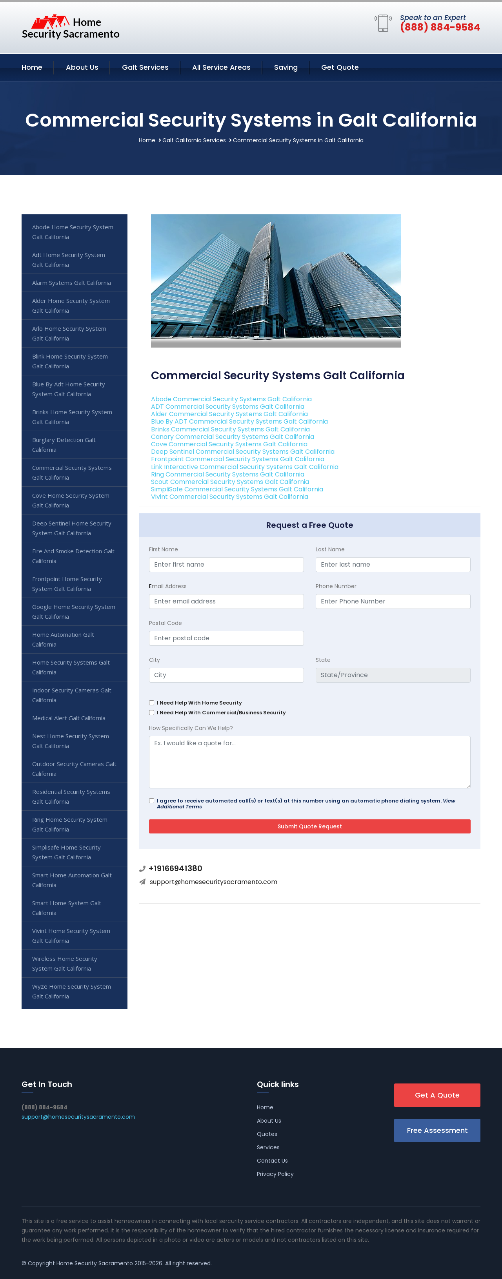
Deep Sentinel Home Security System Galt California (71, 528)
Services (268, 1147)
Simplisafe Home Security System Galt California (66, 852)
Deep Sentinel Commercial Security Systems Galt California (243, 451)
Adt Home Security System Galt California (68, 259)
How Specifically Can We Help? (191, 728)
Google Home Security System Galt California (73, 611)
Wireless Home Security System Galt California (64, 963)
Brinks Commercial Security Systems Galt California (230, 429)
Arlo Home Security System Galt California (69, 333)
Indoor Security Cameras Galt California (71, 695)
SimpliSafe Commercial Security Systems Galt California (237, 489)
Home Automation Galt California (63, 639)
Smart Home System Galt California (66, 908)
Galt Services (145, 67)
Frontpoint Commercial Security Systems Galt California (237, 459)
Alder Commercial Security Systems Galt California (229, 413)
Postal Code (165, 623)
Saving (286, 67)
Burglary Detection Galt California (64, 444)
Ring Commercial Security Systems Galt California (227, 474)
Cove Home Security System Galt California (70, 500)
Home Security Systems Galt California (71, 667)
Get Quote (340, 67)
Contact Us (272, 1161)
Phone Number (336, 586)
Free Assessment (437, 1130)
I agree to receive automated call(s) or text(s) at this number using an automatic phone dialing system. (306, 804)
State (323, 660)
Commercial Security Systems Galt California (72, 472)
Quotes (267, 1134)
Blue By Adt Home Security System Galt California (68, 389)
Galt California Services (194, 140)
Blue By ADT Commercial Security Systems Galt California (239, 421)
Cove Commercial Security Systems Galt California (229, 444)
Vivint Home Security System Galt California (71, 935)
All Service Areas (221, 67)
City (154, 660)
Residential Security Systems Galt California (71, 796)
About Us (82, 67)
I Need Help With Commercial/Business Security (221, 713)
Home (32, 67)
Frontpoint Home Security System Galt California (67, 583)
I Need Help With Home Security (199, 703)
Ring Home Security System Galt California (69, 824)
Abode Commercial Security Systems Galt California (231, 399)
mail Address (168, 586)
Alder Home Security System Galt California (71, 305)
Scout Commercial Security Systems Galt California (230, 481)
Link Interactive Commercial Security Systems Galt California (244, 466)
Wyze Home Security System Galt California (71, 991)
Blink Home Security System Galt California (70, 361)
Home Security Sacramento (94, 1263)
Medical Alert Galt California (68, 718)
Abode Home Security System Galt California (72, 232)
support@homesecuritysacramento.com (213, 881)
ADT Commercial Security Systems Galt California (227, 406)
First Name (163, 549)
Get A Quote (437, 1095)
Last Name (330, 549)
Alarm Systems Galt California (71, 282)
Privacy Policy (275, 1174)
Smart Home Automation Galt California (72, 880)
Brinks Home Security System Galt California (72, 417)
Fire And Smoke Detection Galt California (73, 556)
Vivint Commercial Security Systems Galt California (229, 496)
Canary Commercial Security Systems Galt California (232, 436)
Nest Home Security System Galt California (70, 741)
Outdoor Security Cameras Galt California (74, 768)
